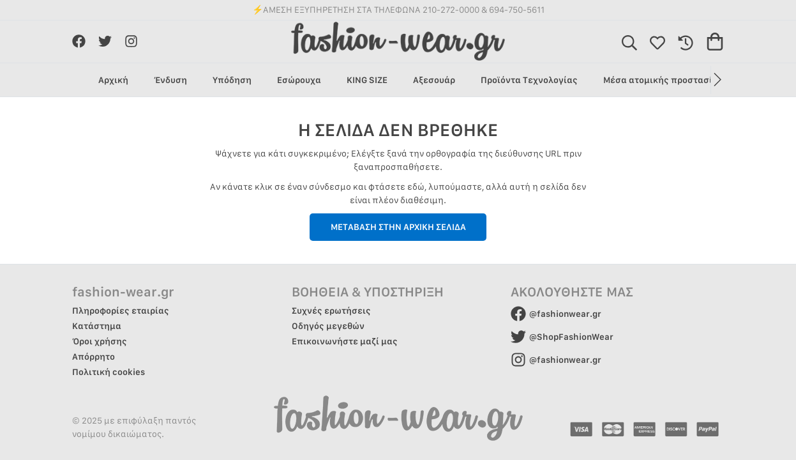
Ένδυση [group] (170, 80)
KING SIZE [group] (367, 80)
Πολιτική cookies (108, 371)
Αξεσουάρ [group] (434, 80)
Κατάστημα (96, 325)
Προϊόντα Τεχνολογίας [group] (529, 80)
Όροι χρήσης (99, 341)
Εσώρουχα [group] (299, 80)
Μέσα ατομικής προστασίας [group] (663, 80)
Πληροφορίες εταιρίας (120, 310)
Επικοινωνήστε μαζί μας (345, 341)
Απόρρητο (93, 356)
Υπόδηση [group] (232, 80)
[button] (717, 80)
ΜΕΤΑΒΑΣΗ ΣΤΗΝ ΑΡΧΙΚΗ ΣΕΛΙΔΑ (398, 227)
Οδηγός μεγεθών (328, 325)
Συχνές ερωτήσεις (331, 310)
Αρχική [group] (113, 80)
